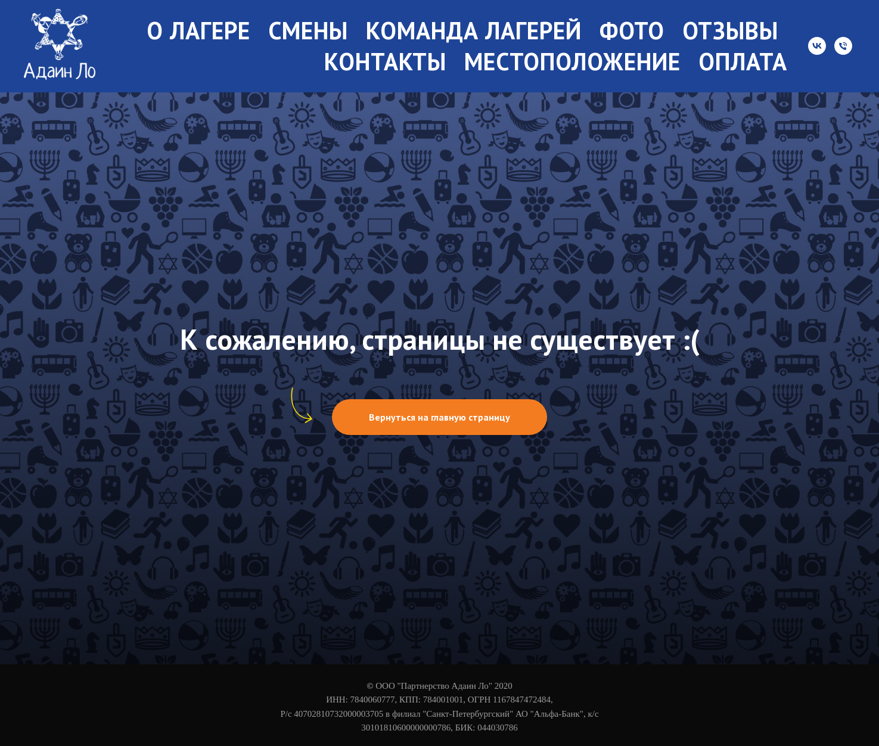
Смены (308, 30)
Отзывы (730, 30)
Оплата (742, 61)
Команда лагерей (474, 30)
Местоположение (572, 61)
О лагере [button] (198, 30)
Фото (632, 30)
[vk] (817, 46)
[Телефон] (843, 46)
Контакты (385, 61)
